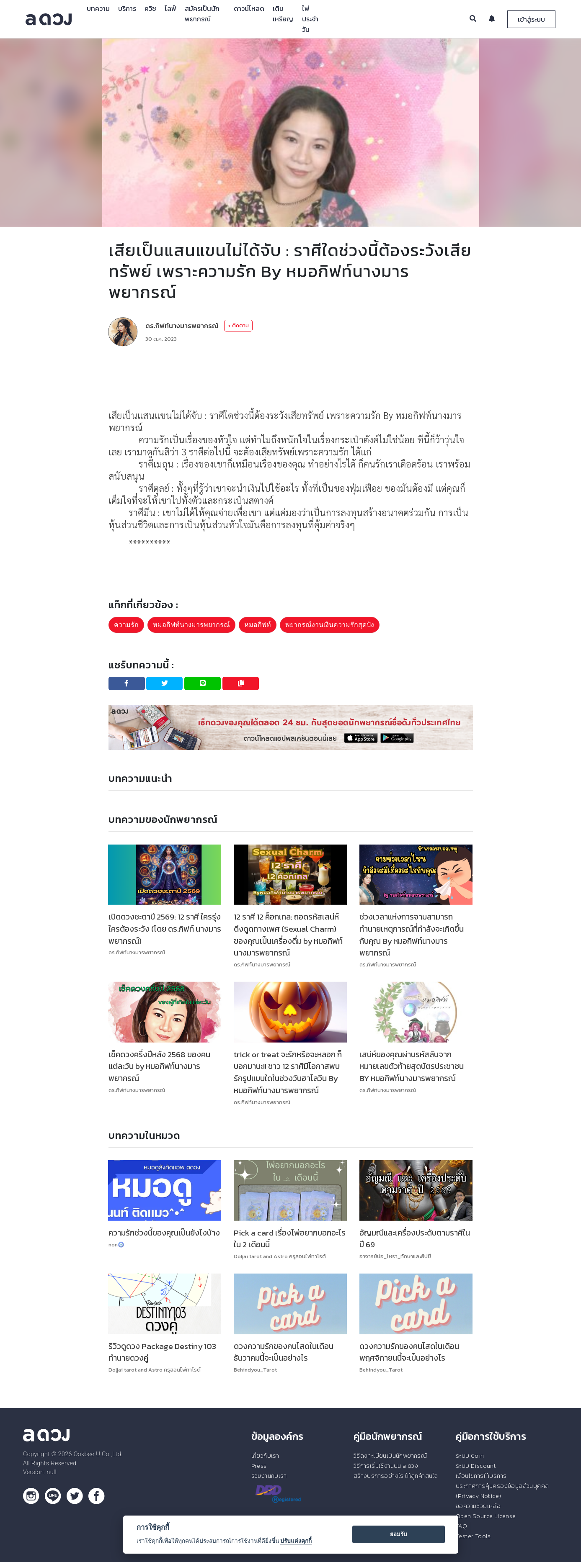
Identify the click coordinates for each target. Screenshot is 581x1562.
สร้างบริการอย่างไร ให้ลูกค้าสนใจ (396, 1475)
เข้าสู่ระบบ (531, 19)
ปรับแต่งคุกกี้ (296, 1540)
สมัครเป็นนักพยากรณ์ (202, 13)
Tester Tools (473, 1536)
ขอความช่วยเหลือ (478, 1506)
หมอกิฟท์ (257, 625)
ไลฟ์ (170, 8)
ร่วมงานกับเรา (269, 1475)
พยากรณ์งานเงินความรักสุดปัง (329, 625)
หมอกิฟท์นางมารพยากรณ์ (191, 625)
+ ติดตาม (238, 325)
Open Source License (486, 1516)
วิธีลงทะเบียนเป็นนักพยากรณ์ (390, 1455)
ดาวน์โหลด (249, 8)
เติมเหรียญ (283, 13)
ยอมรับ (398, 1534)
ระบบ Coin (470, 1455)
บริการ (127, 8)
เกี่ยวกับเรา (265, 1455)
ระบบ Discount (476, 1465)
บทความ (98, 8)
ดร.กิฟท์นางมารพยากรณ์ (181, 326)
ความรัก (126, 625)
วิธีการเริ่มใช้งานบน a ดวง (386, 1465)
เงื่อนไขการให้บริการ (481, 1475)
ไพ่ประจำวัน (310, 18)
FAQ (461, 1526)
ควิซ (150, 8)
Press (259, 1465)
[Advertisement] (290, 377)
